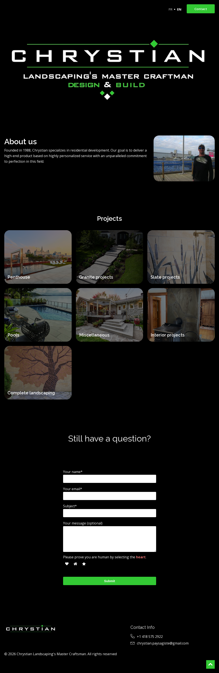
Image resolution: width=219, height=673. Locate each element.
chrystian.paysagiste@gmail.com (163, 643)
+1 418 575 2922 (150, 636)
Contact (200, 9)
